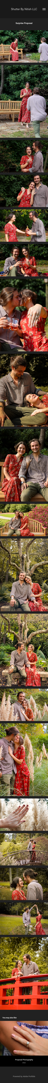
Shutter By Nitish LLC (24, 9)
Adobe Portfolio (29, 1076)
